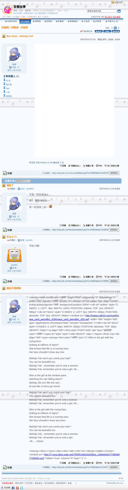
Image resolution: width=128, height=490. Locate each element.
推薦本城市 (28, 13)
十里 (8, 92)
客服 (70, 483)
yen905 (14, 265)
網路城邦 (119, 2)
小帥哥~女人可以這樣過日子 (44, 11)
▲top (121, 478)
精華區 (37, 21)
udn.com (119, 483)
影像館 (60, 21)
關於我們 (19, 483)
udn (3, 17)
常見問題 (29, 483)
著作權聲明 (49, 483)
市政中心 (111, 21)
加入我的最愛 (40, 13)
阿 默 (8, 80)
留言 (9, 70)
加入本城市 (17, 13)
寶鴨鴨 (9, 96)
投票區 (48, 21)
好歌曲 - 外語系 (19, 27)
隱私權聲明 (61, 483)
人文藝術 (16, 17)
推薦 (117, 39)
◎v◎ (66, 11)
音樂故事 (19, 6)
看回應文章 (86, 31)
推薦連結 (73, 21)
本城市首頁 (11, 21)
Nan (59, 11)
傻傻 (21, 11)
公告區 (85, 21)
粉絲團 (7, 487)
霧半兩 (9, 84)
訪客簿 (97, 21)
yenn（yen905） (28, 189)
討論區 (25, 21)
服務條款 (38, 483)
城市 (9, 17)
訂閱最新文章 (52, 13)
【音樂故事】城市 (34, 17)
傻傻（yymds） (27, 240)
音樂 (23, 17)
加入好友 (17, 70)
